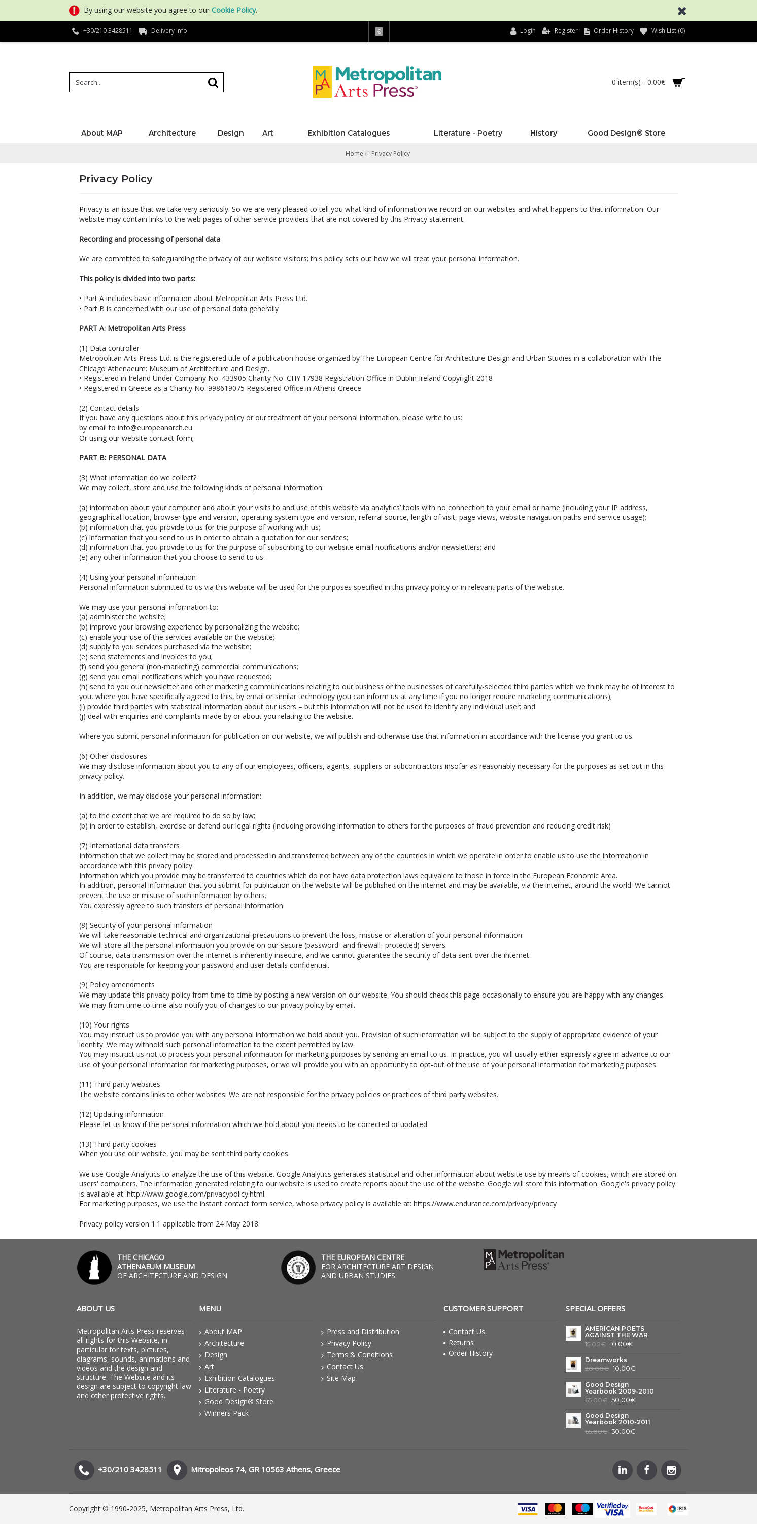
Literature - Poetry (232, 1390)
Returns (458, 1342)
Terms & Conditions (357, 1355)
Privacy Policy (346, 1343)
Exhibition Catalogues (237, 1378)
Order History (468, 1353)
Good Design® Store (236, 1402)
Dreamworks (606, 1360)
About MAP (220, 1332)
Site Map (338, 1378)
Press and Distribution (360, 1332)
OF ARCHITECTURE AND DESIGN (172, 1266)
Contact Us (342, 1367)
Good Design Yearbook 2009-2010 (619, 1388)
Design (213, 1355)
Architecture (221, 1343)
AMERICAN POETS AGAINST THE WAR (616, 1332)
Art (206, 1367)
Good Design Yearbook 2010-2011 (617, 1419)
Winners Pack (224, 1413)
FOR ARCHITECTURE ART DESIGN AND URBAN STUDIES (377, 1266)
